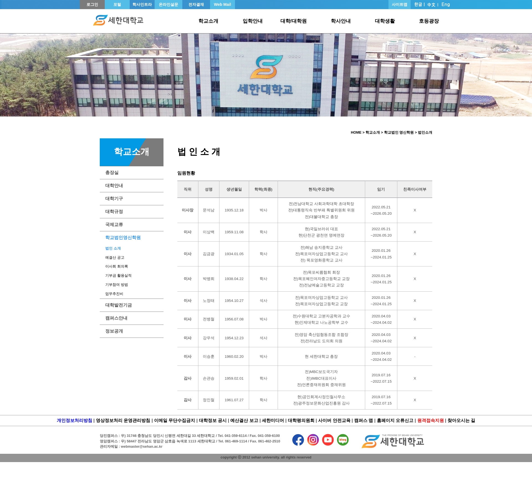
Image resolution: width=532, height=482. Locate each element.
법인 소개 (113, 248)
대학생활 (385, 21)
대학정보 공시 (213, 420)
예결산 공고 (114, 257)
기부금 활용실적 (118, 275)
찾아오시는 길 (461, 420)
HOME (356, 132)
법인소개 (425, 132)
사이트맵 (399, 4)
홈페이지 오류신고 (395, 420)
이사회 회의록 (116, 266)
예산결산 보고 (244, 420)
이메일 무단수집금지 (174, 420)
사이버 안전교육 (334, 420)
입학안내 (253, 21)
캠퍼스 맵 (363, 420)
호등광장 (429, 21)
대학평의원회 (301, 420)
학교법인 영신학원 (399, 132)
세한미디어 (273, 420)
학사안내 (341, 21)
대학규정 (114, 211)
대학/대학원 (293, 21)
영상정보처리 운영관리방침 (123, 420)
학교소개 (208, 21)
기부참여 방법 (116, 285)
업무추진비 (114, 294)
